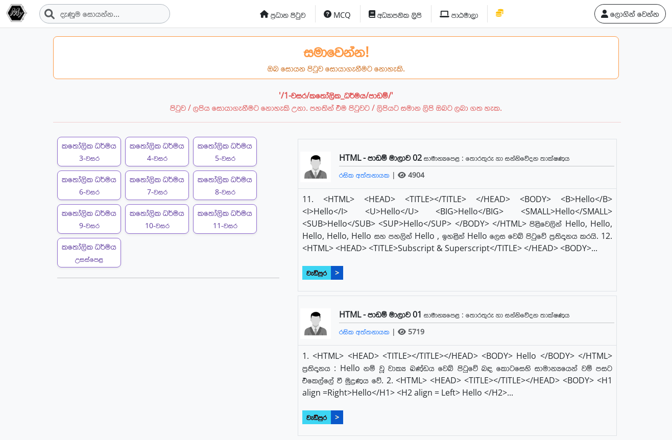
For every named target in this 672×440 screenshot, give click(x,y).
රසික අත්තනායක (365, 175)
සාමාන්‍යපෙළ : (445, 158)
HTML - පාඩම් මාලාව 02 (381, 157)
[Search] (104, 13)
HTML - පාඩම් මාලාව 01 (381, 314)
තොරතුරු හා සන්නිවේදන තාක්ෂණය (518, 158)
